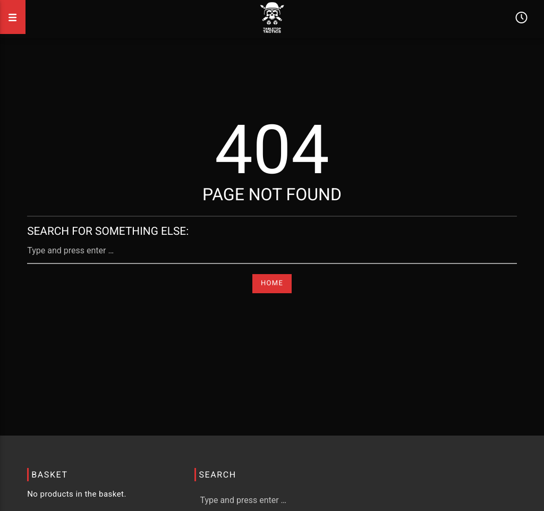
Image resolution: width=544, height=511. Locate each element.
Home (272, 283)
